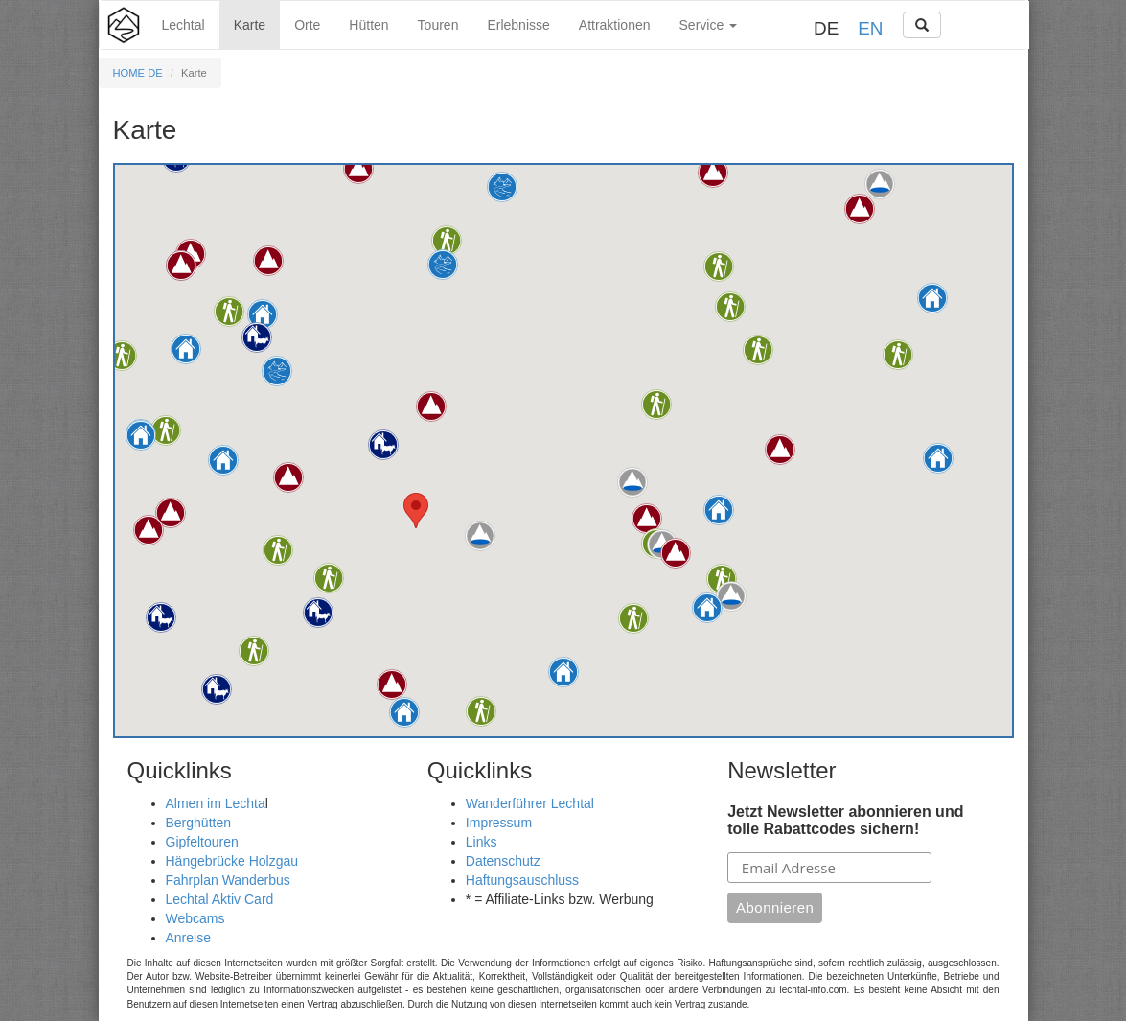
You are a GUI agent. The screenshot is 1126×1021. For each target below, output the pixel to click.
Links (481, 841)
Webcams (195, 918)
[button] (186, 349)
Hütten (368, 25)
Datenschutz (503, 861)
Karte (249, 25)
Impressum (499, 822)
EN (870, 28)
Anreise (188, 937)
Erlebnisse (518, 25)
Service (708, 25)
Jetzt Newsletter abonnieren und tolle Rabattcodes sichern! (845, 820)
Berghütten (199, 822)
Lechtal (183, 25)
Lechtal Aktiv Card (220, 899)
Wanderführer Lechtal (530, 803)
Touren (438, 25)
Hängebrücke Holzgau (232, 861)
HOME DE (138, 73)
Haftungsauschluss (522, 880)
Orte (307, 25)
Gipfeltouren (202, 841)
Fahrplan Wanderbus (228, 880)
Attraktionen (615, 25)
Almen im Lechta (215, 803)
